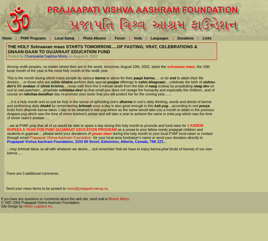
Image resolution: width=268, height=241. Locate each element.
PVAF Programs (33, 38)
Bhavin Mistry (119, 199)
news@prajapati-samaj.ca (87, 188)
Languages (160, 38)
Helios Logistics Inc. (38, 206)
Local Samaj (64, 38)
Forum (120, 38)
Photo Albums (94, 38)
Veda (138, 38)
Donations (185, 38)
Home (7, 38)
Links (207, 38)
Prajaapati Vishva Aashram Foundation (60, 138)
